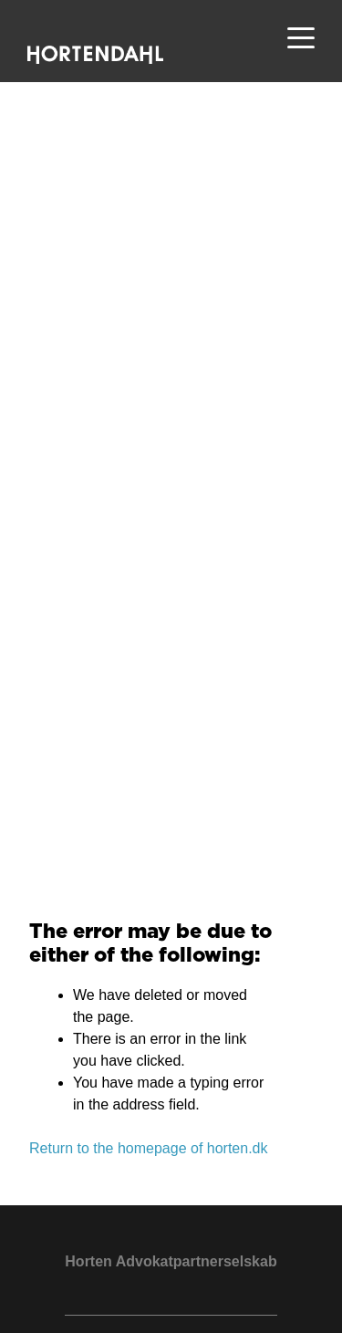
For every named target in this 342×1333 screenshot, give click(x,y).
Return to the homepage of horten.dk (148, 1148)
